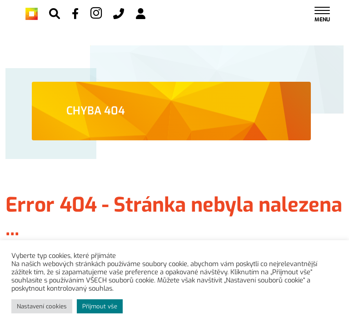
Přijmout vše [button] (99, 306)
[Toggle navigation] (322, 14)
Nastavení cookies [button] (42, 306)
